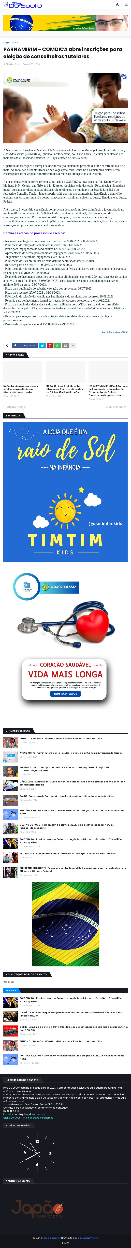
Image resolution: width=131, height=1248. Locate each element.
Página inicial (10, 42)
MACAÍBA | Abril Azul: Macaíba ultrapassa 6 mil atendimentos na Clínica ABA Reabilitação (64, 389)
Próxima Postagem (115, 406)
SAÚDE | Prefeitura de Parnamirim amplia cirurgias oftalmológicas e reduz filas (66, 796)
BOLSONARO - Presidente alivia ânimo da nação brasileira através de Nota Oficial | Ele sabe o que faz (71, 841)
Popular (11, 990)
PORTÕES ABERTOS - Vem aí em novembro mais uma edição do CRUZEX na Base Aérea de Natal (72, 812)
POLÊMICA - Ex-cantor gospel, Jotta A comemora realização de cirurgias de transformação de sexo (64, 769)
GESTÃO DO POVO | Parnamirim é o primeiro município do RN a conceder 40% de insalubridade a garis (67, 826)
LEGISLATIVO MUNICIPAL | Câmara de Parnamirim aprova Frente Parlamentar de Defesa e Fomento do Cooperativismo (108, 391)
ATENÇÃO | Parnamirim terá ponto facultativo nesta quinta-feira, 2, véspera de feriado (71, 753)
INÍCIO (65, 1242)
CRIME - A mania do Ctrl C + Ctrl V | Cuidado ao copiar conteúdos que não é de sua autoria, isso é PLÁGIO (74, 1028)
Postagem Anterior (15, 406)
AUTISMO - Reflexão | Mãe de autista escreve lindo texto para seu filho (61, 738)
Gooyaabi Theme (88, 1238)
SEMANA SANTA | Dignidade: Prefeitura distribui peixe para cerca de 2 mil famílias (67, 853)
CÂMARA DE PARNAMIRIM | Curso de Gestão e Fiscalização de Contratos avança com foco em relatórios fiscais (72, 783)
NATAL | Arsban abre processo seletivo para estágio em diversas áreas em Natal (20, 389)
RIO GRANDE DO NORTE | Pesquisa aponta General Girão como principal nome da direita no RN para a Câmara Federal (73, 870)
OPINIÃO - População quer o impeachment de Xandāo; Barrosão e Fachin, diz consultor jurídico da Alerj (71, 1014)
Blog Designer (52, 1238)
